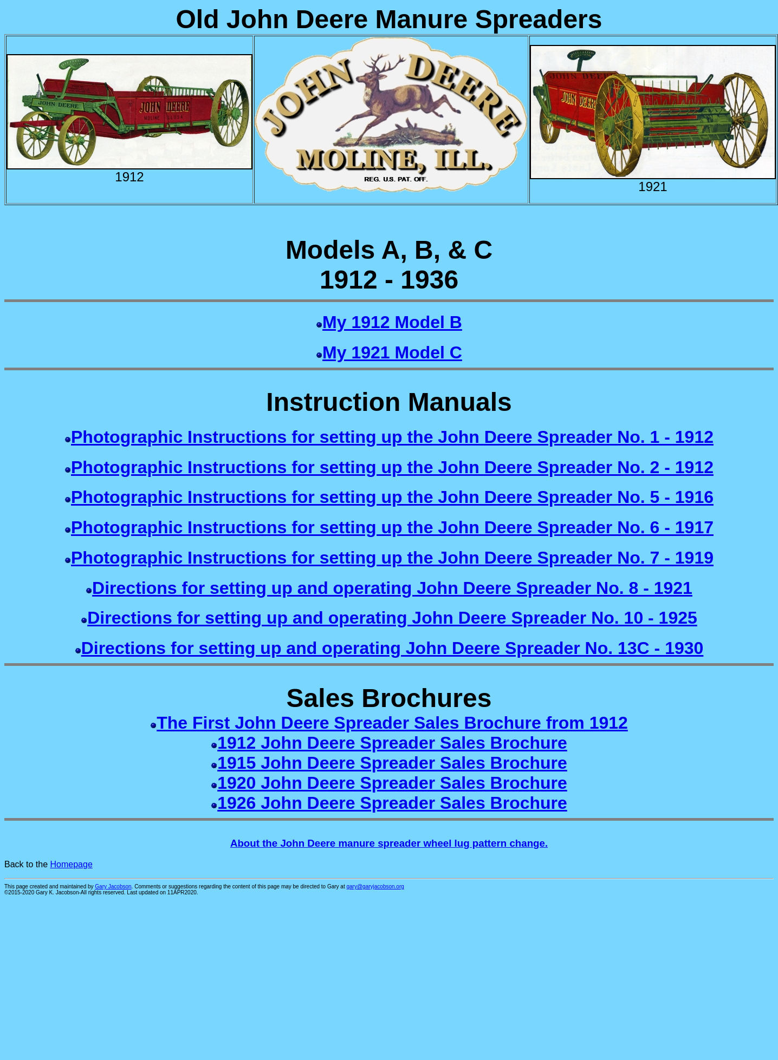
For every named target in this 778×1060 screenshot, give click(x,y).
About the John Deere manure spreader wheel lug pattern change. (389, 843)
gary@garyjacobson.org (375, 886)
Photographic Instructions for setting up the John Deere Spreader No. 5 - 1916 (392, 497)
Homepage (71, 864)
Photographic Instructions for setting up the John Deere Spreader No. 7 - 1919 (392, 557)
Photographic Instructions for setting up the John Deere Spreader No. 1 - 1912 (392, 437)
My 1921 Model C (392, 352)
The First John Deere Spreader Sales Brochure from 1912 (392, 722)
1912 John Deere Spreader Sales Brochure (392, 743)
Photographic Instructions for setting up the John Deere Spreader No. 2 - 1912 (392, 467)
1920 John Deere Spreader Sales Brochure (392, 783)
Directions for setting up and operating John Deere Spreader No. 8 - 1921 (392, 588)
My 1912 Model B (392, 322)
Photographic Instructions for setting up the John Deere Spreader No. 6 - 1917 (392, 527)
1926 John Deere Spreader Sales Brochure (392, 803)
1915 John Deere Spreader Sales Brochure (392, 763)
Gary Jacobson (113, 886)
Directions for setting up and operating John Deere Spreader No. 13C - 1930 (392, 648)
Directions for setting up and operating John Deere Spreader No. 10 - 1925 (392, 617)
